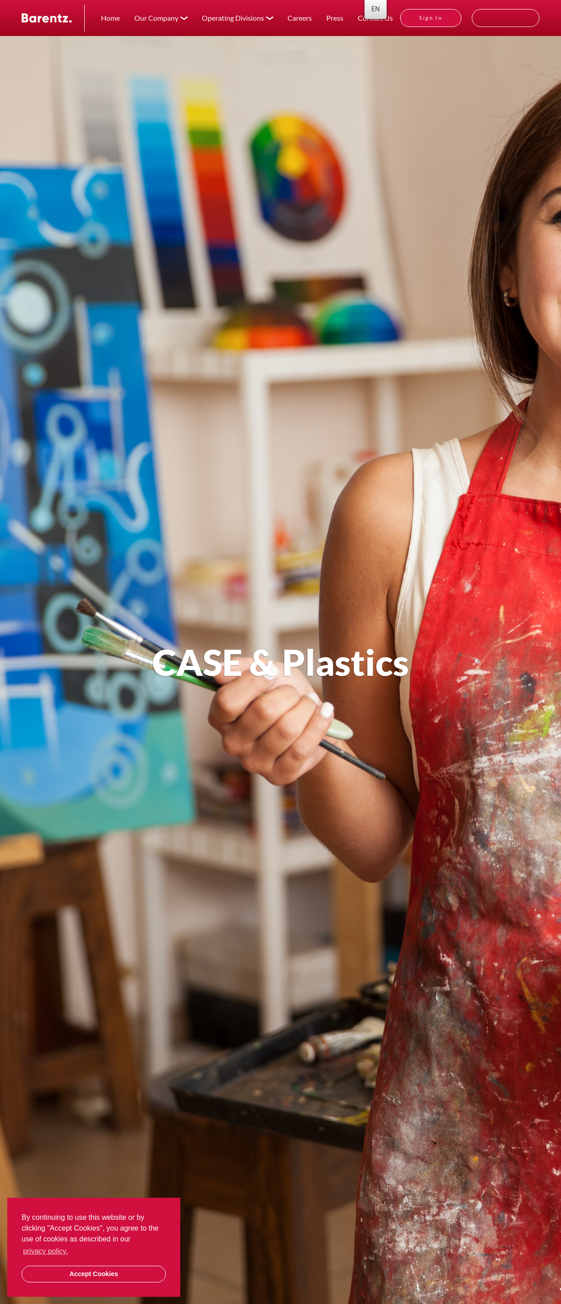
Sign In (430, 17)
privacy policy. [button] (45, 1251)
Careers (299, 18)
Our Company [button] (156, 18)
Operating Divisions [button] (233, 18)
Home (110, 18)
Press (334, 18)
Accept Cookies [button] (93, 1273)
